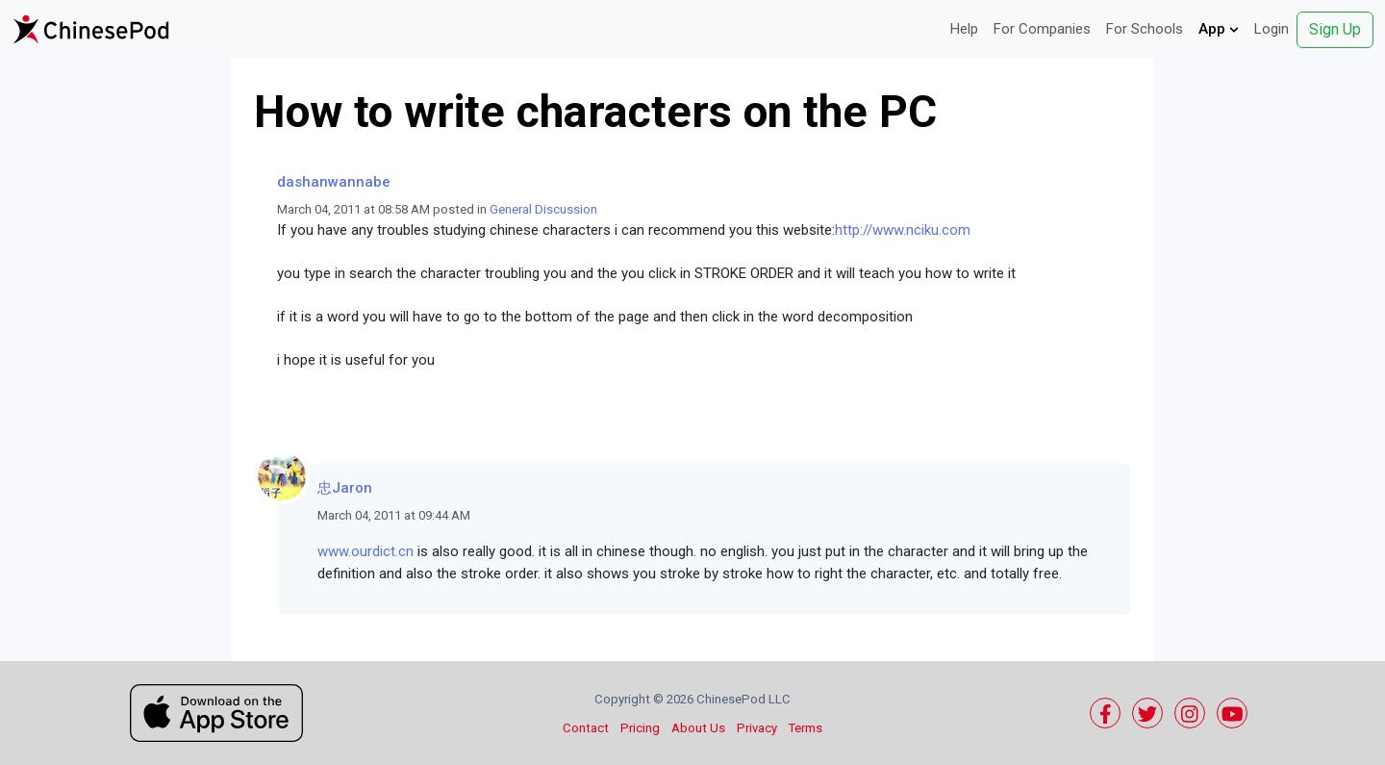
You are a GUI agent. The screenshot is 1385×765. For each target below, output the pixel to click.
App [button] (1218, 29)
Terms (805, 728)
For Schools (1144, 29)
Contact (586, 728)
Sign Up (1335, 29)
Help (964, 29)
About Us (698, 728)
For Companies (1042, 29)
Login (1271, 29)
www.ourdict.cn (365, 551)
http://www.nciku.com (902, 230)
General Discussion (543, 209)
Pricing (640, 728)
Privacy (757, 728)
